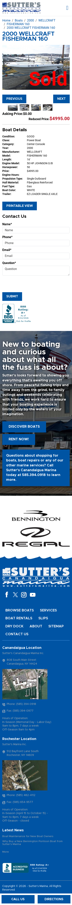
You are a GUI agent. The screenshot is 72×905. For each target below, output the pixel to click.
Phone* (7, 237)
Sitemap (56, 626)
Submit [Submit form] (12, 296)
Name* (7, 224)
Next (61, 98)
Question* (9, 263)
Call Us (18, 899)
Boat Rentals (18, 618)
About (36, 626)
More (5, 852)
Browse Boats (19, 610)
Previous (14, 98)
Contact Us (16, 634)
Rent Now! (19, 439)
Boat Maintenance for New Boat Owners (27, 836)
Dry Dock (14, 626)
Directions (54, 899)
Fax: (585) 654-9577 (20, 802)
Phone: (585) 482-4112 (21, 795)
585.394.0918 (34, 475)
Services (48, 610)
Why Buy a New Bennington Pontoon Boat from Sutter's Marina (32, 843)
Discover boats (24, 426)
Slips (43, 618)
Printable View (19, 205)
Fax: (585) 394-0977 (20, 710)
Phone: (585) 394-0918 (21, 704)
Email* (6, 250)
